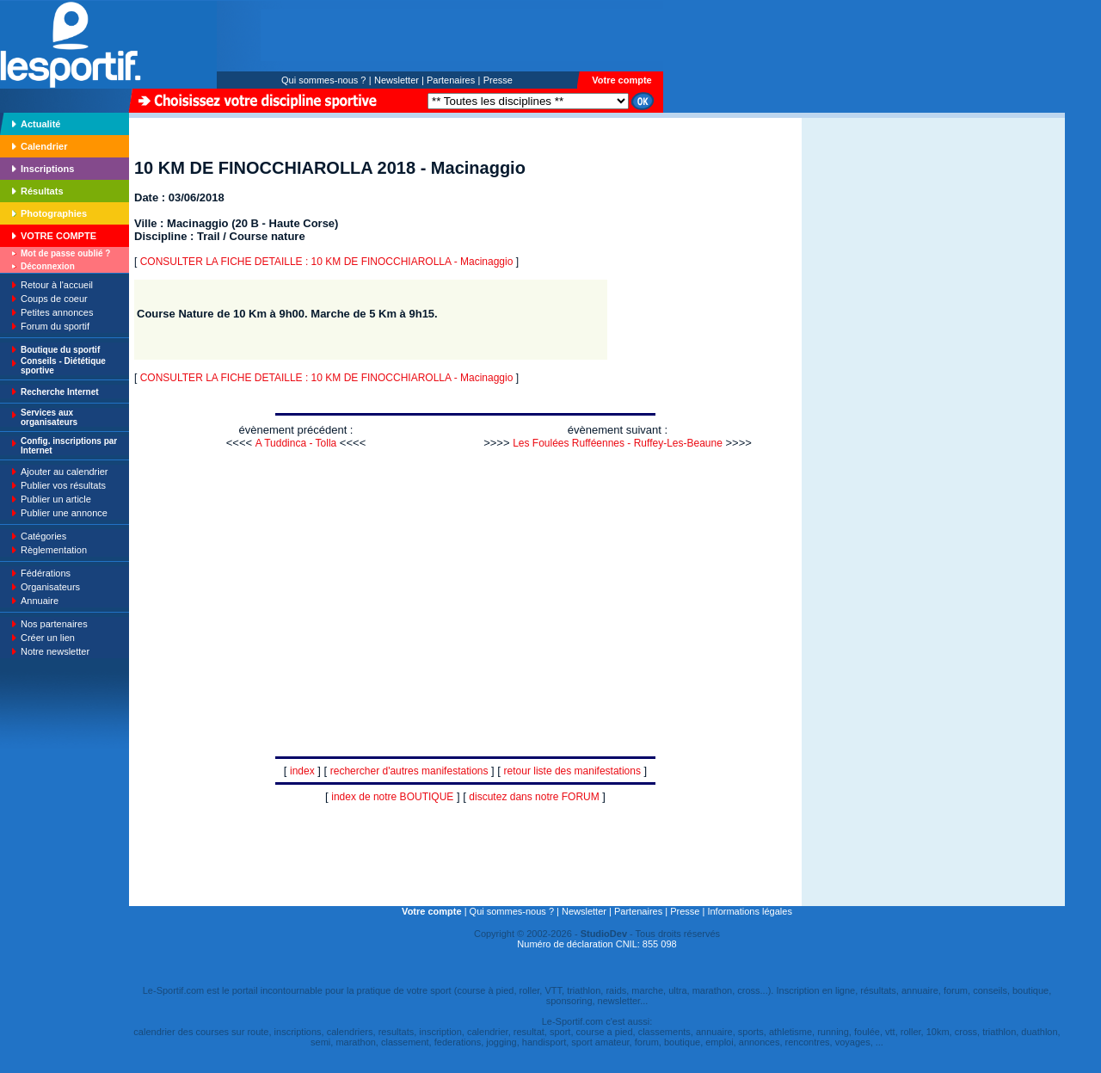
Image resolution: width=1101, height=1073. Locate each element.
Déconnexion (48, 266)
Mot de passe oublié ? (65, 253)
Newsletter (396, 80)
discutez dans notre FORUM (534, 797)
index (302, 771)
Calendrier (44, 146)
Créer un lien (48, 637)
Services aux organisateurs (49, 417)
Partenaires (451, 80)
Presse (498, 80)
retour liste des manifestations (572, 771)
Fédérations (46, 573)
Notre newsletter (55, 651)
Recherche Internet (60, 392)
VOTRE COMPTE (58, 236)
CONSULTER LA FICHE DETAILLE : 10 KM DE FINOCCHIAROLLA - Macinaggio (327, 262)
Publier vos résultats (63, 485)
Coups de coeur (54, 298)
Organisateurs (50, 587)
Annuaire (39, 600)
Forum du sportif (55, 326)
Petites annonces (57, 312)
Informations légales (749, 911)
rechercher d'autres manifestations (409, 771)
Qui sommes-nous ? (323, 80)
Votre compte (621, 80)
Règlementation (54, 550)
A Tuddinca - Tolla (296, 443)
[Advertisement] (855, 236)
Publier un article (56, 499)
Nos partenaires (54, 624)
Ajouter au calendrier (64, 471)
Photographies (54, 213)
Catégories (43, 536)
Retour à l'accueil (57, 285)
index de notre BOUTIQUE (392, 797)
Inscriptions (47, 168)
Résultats (42, 191)
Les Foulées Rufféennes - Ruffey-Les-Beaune (618, 443)
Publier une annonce (64, 513)
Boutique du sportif (60, 350)
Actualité (40, 124)
